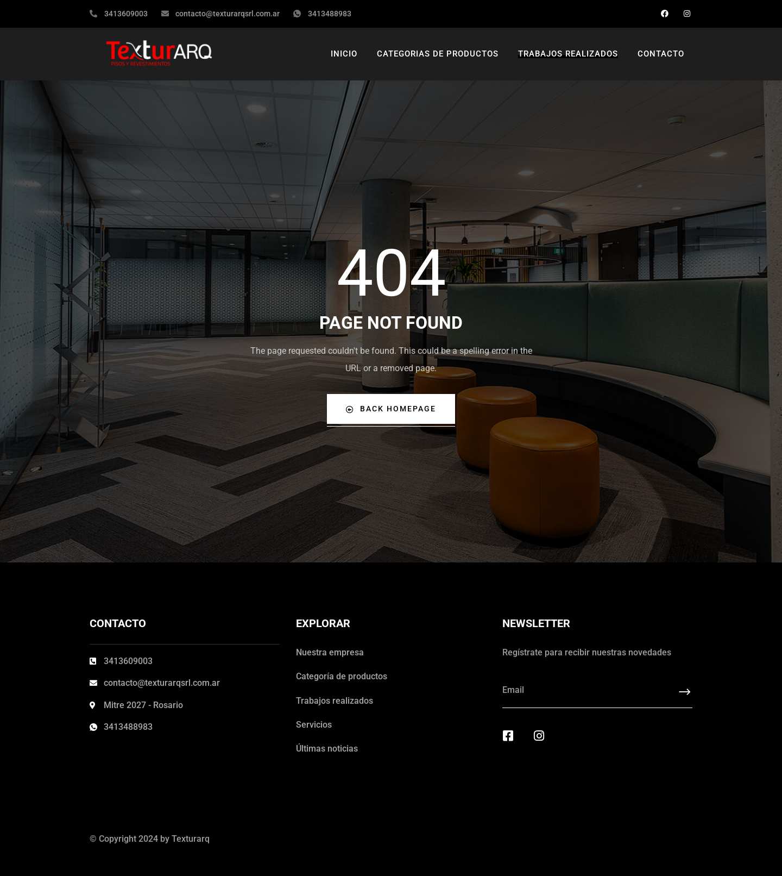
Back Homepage (391, 409)
